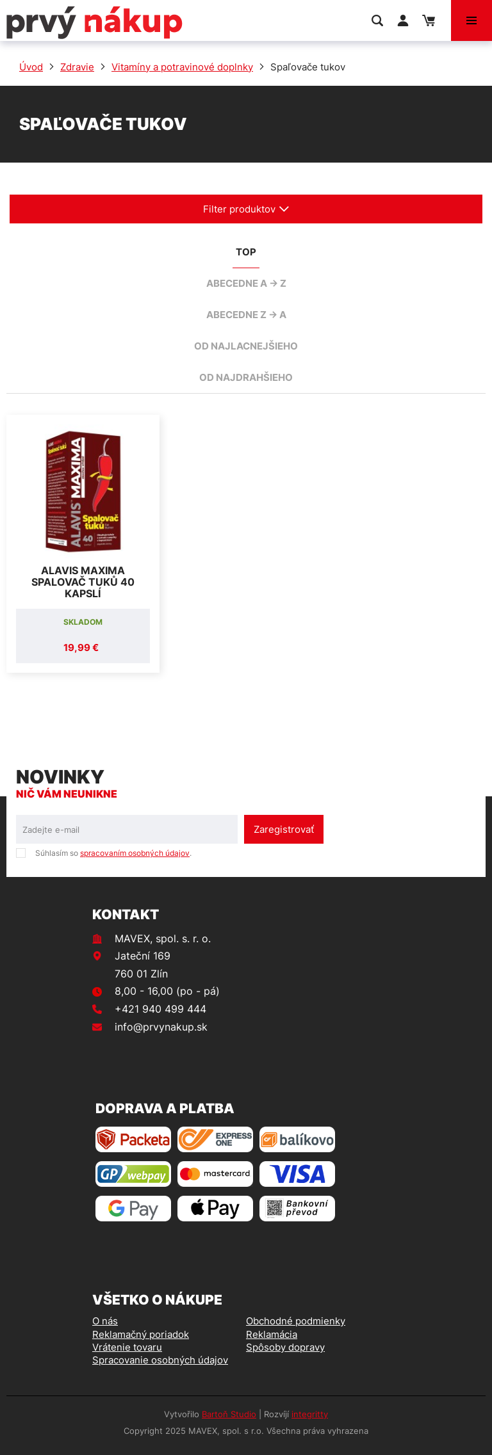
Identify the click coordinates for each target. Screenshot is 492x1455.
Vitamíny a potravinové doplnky (182, 67)
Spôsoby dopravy (285, 1347)
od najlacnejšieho (246, 346)
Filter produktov (246, 209)
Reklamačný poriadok (140, 1334)
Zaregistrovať (284, 829)
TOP (246, 252)
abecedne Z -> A (246, 315)
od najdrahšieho (246, 377)
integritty (309, 1414)
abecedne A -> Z (246, 283)
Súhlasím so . (113, 853)
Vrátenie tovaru (127, 1347)
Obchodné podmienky (295, 1321)
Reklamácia (271, 1334)
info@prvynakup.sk (161, 1026)
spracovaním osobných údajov (135, 853)
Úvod (31, 67)
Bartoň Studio (229, 1414)
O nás (105, 1321)
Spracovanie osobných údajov (160, 1360)
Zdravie (77, 67)
